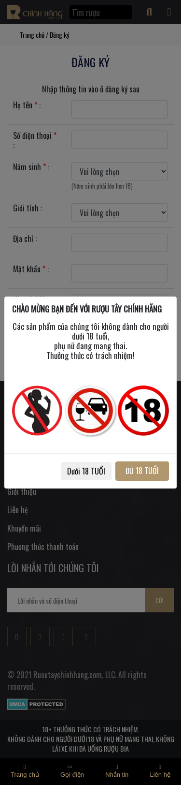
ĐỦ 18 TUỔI (142, 470)
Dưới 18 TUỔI (86, 471)
